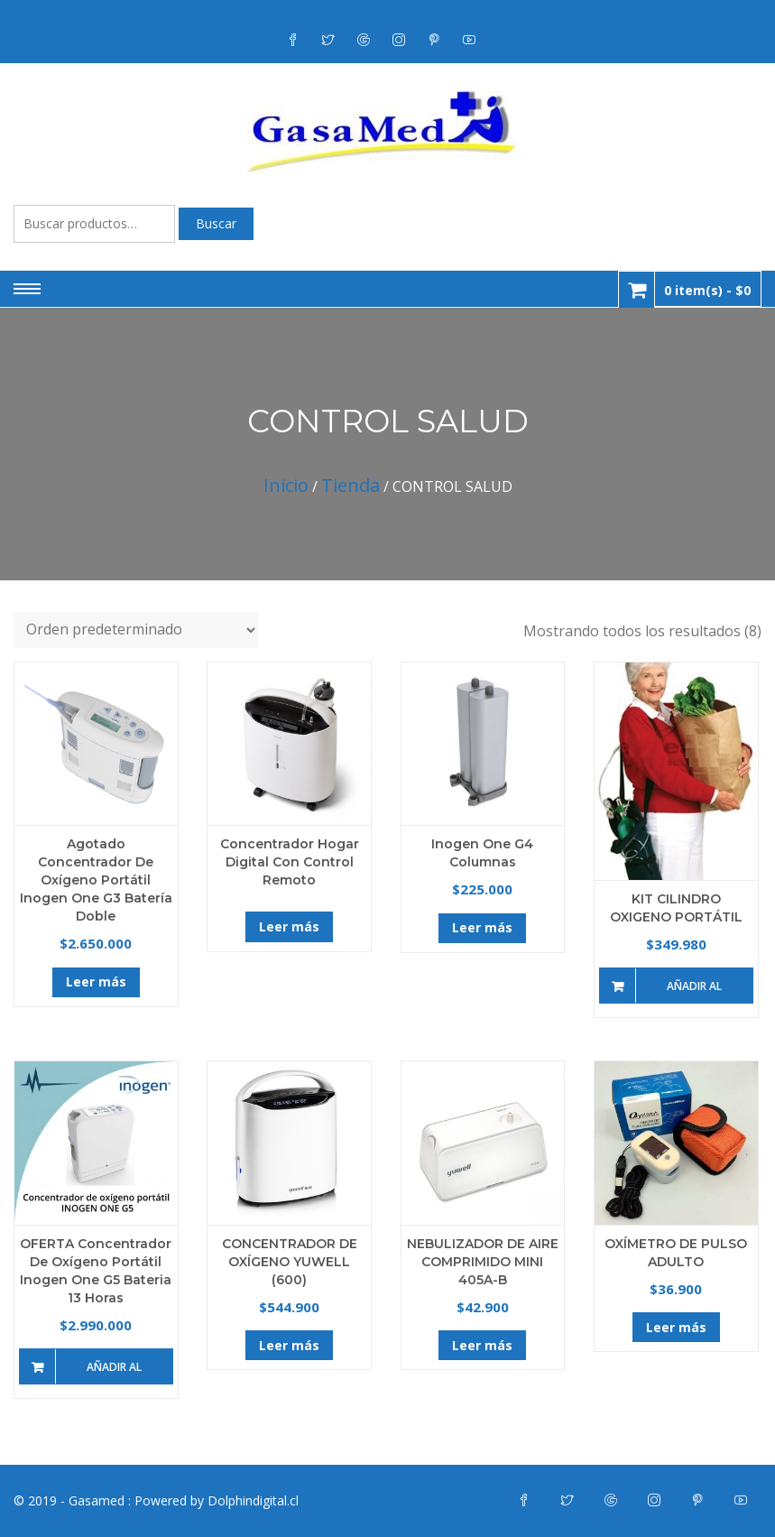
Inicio (286, 485)
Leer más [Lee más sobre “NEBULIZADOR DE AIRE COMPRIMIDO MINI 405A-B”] (482, 1345)
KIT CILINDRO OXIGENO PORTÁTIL (676, 908)
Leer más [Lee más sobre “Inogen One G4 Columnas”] (482, 927)
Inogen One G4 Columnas (482, 853)
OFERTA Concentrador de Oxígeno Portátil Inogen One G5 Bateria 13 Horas (95, 1271)
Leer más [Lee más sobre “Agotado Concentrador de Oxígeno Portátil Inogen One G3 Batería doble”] (96, 981)
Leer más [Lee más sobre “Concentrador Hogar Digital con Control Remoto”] (289, 926)
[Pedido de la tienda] (136, 630)
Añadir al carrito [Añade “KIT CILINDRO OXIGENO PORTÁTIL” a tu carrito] (694, 991)
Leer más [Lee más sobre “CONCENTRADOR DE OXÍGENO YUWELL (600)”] (289, 1345)
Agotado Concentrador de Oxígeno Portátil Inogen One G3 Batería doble (96, 880)
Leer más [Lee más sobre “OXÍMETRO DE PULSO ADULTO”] (676, 1327)
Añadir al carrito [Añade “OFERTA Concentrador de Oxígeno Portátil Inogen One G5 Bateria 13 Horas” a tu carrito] (114, 1371)
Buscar (216, 223)
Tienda (350, 485)
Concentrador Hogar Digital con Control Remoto (289, 862)
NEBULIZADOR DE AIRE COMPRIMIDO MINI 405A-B (482, 1262)
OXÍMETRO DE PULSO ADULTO (675, 1253)
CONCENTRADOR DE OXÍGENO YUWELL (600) (289, 1262)
